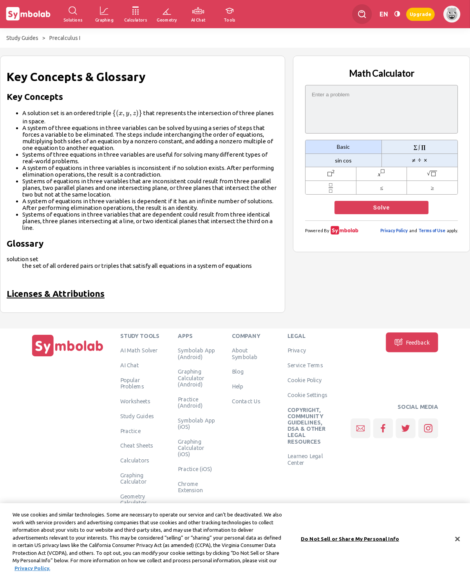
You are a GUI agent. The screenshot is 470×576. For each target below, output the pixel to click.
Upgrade (420, 14)
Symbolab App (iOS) (196, 423)
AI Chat (129, 365)
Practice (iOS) (195, 469)
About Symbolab (244, 353)
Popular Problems (132, 383)
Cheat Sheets (137, 445)
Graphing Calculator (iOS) (191, 447)
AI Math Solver (138, 350)
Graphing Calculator (133, 478)
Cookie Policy (304, 380)
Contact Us (246, 401)
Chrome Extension (190, 486)
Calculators (135, 460)
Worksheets (135, 401)
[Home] (67, 356)
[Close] (457, 542)
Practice (130, 431)
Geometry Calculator (133, 499)
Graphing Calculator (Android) (191, 378)
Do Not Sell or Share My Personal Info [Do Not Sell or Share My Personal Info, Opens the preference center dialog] (350, 541)
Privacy (296, 350)
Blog (238, 371)
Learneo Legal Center (305, 459)
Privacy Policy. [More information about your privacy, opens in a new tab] (32, 571)
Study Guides (22, 38)
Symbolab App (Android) (196, 353)
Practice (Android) (190, 402)
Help (237, 386)
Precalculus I (64, 38)
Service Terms (305, 365)
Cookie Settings (307, 395)
